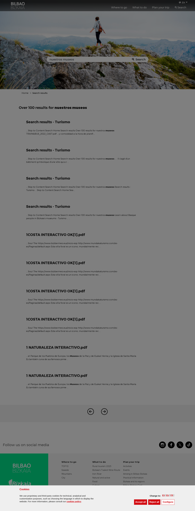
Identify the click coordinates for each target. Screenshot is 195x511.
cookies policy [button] (74, 501)
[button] (163, 495)
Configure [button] (168, 502)
